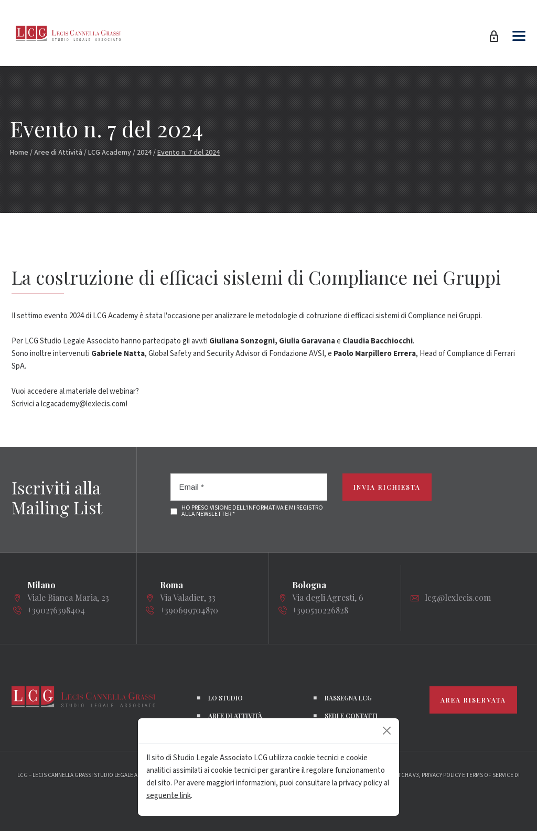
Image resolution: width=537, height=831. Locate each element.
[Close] (387, 730)
